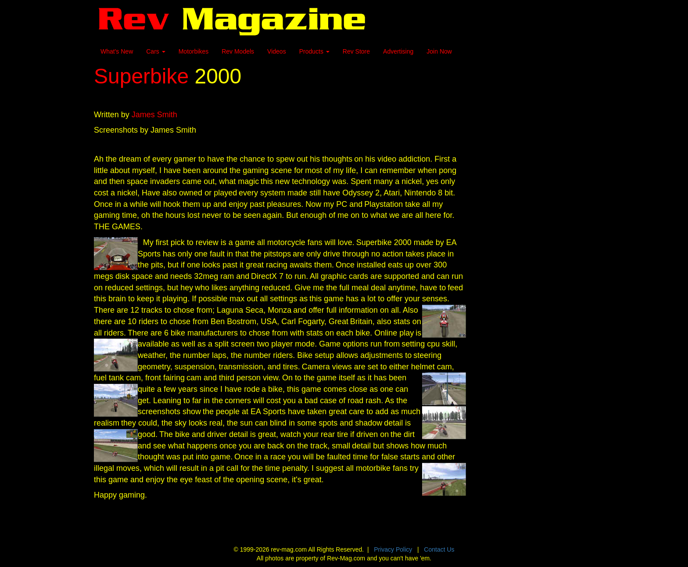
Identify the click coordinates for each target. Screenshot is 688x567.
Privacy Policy (393, 549)
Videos (276, 51)
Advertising (398, 51)
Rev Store (356, 51)
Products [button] (314, 51)
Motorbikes (193, 51)
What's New (116, 51)
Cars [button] (155, 51)
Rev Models (238, 51)
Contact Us (439, 549)
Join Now (439, 51)
